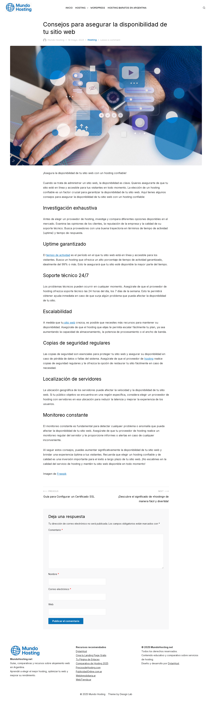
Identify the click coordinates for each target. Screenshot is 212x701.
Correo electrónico (59, 589)
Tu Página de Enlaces (88, 659)
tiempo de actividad (58, 255)
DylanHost (81, 651)
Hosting (80, 7)
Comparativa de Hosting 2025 (92, 663)
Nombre (53, 573)
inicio (69, 7)
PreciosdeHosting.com (88, 667)
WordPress (97, 7)
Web (50, 604)
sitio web (69, 322)
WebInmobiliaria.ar (86, 675)
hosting (148, 358)
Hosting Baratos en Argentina (127, 7)
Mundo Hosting (53, 40)
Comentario (55, 529)
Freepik (61, 473)
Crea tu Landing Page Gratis (91, 655)
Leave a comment (110, 39)
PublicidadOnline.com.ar (89, 671)
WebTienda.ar (83, 679)
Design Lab (126, 694)
